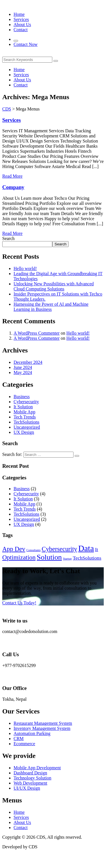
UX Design (24, 432)
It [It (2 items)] (96, 549)
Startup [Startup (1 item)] (67, 558)
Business (22, 396)
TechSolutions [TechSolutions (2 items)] (87, 558)
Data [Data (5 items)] (86, 548)
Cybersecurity (26, 401)
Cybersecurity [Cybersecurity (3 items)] (59, 549)
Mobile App (24, 411)
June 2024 (23, 367)
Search (8, 238)
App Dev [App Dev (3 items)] (13, 549)
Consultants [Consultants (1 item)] (33, 550)
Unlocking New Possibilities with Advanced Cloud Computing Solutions (54, 286)
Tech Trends (25, 417)
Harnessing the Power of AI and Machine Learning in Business (51, 307)
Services (11, 120)
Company (13, 187)
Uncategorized (27, 427)
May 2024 (23, 372)
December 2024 (28, 362)
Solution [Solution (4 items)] (49, 557)
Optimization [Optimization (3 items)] (19, 557)
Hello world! (25, 268)
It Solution (23, 406)
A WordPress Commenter (37, 333)
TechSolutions (26, 422)
